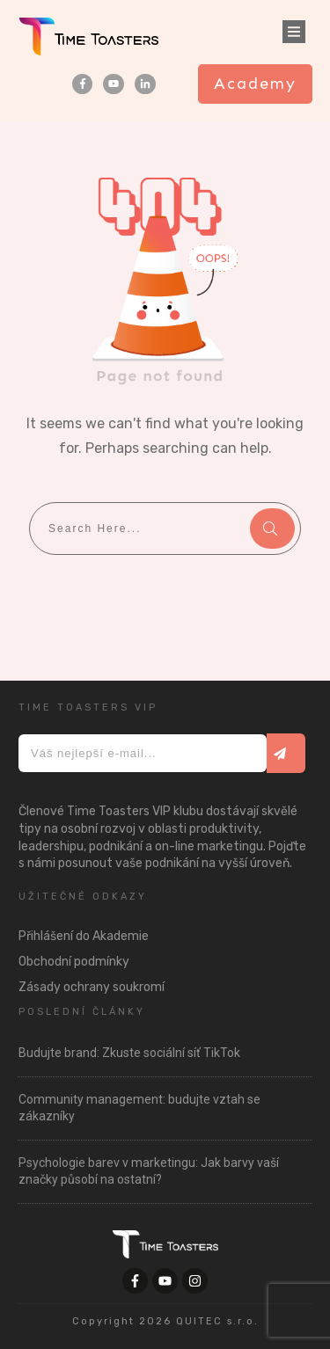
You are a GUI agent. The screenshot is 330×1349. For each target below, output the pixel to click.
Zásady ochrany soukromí (91, 987)
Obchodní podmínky (73, 961)
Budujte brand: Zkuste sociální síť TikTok (129, 1053)
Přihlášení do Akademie (83, 936)
